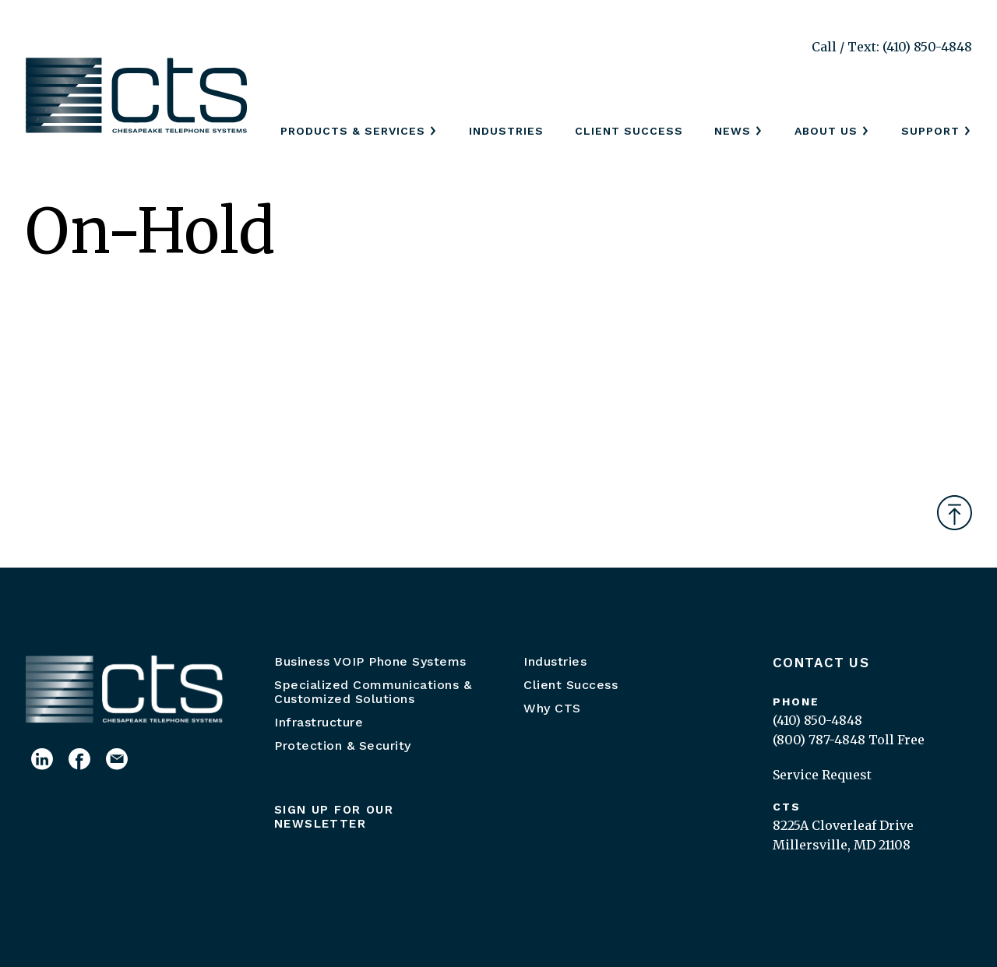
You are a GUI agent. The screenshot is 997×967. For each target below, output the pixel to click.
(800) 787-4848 (819, 739)
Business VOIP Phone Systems (370, 661)
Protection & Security (342, 745)
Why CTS (552, 708)
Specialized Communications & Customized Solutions (372, 691)
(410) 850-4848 (817, 720)
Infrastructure (318, 722)
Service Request (822, 774)
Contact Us (821, 662)
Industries (506, 130)
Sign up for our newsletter (333, 817)
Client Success (629, 130)
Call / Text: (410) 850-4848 (892, 47)
